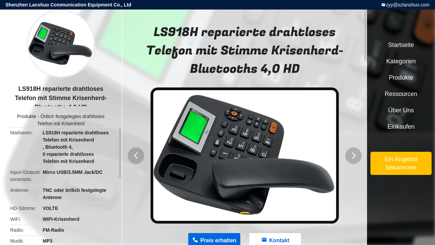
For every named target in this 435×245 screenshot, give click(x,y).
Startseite (401, 45)
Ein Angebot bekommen (400, 163)
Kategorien (401, 61)
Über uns (401, 110)
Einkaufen (401, 126)
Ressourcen (401, 94)
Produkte (26, 116)
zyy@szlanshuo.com (408, 4)
